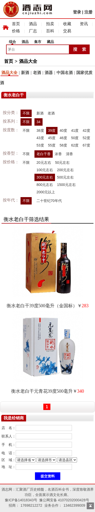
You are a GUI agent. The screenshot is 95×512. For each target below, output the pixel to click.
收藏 (67, 24)
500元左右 (65, 177)
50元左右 (62, 162)
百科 (50, 31)
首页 (16, 24)
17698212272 (31, 505)
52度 (86, 138)
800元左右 (44, 185)
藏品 (50, 42)
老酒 (37, 72)
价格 (16, 31)
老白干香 (43, 154)
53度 (40, 145)
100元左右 (44, 170)
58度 (63, 145)
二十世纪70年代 (49, 201)
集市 (37, 42)
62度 (75, 145)
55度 (52, 145)
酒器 (49, 72)
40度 (63, 130)
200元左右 (65, 170)
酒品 (33, 24)
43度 (40, 138)
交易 (67, 31)
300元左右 (44, 177)
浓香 (58, 154)
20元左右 (43, 162)
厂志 (33, 31)
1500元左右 (66, 185)
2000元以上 (45, 192)
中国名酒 (64, 72)
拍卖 (50, 24)
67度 (86, 145)
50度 (75, 138)
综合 (12, 42)
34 (38, 122)
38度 (40, 130)
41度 (75, 130)
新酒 (25, 72)
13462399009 (74, 505)
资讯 (84, 24)
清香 (69, 154)
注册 (88, 12)
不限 (26, 113)
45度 (52, 138)
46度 (63, 138)
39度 (52, 130)
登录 (77, 12)
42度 (86, 130)
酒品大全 (28, 61)
